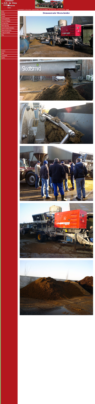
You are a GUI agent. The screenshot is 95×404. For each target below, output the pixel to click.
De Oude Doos (4, 23)
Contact (3, 51)
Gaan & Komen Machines (7, 28)
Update (3, 57)
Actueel (3, 16)
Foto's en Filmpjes (5, 21)
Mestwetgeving (5, 25)
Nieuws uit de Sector (6, 30)
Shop (2, 35)
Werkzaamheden (5, 18)
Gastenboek (4, 55)
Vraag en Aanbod (5, 32)
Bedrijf (3, 14)
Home (2, 11)
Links (2, 53)
